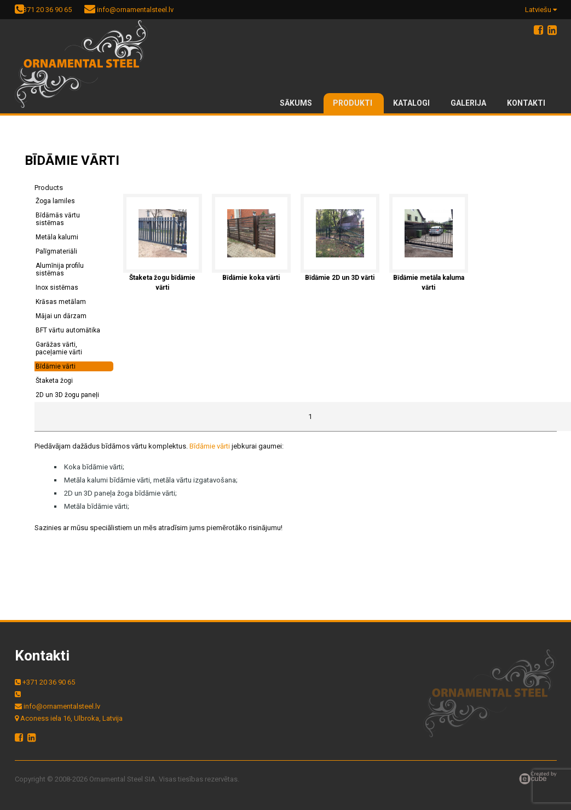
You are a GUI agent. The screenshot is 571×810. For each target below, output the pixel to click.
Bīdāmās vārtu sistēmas (58, 219)
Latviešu (541, 9)
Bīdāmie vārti (56, 366)
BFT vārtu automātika (68, 330)
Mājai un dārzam (61, 316)
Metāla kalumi (57, 237)
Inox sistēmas (57, 287)
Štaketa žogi (54, 380)
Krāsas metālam (61, 302)
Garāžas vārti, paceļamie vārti (59, 348)
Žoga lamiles (55, 201)
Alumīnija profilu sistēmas (60, 269)
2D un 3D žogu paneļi (67, 395)
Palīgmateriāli (56, 251)
